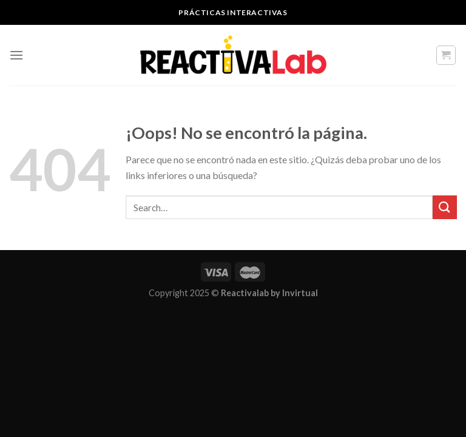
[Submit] (445, 207)
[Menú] (16, 55)
